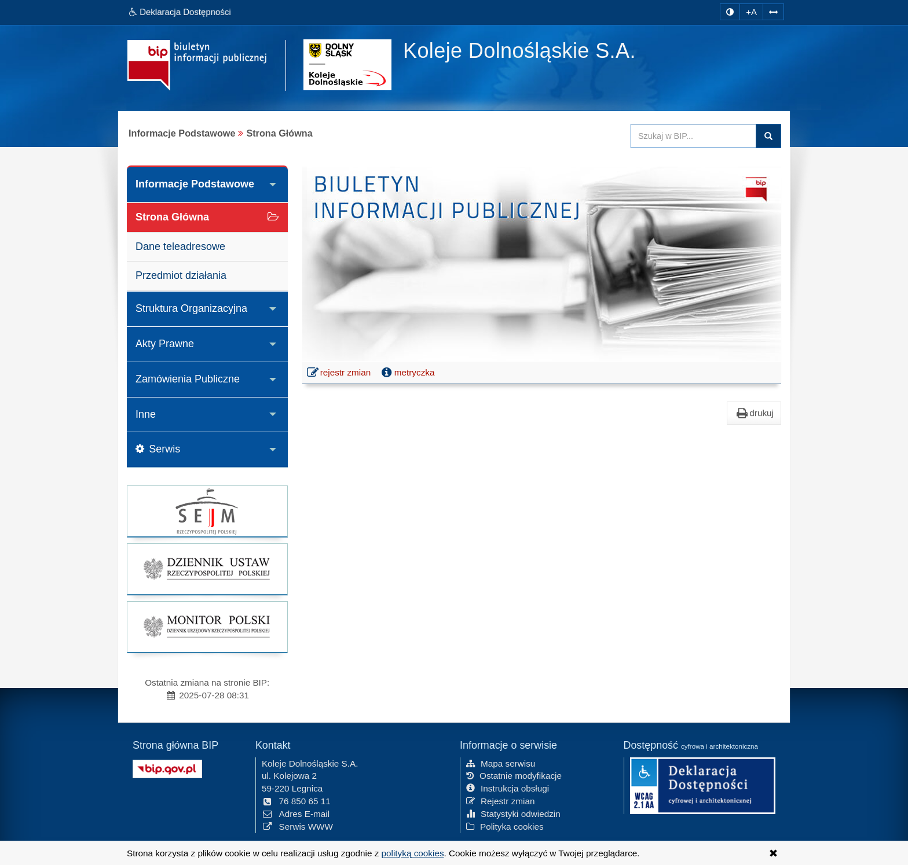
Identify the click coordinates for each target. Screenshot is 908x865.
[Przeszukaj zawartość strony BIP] (693, 136)
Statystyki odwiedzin (513, 812)
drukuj (754, 413)
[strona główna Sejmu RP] (207, 511)
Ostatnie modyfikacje (514, 774)
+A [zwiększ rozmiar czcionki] (751, 12)
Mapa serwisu (500, 762)
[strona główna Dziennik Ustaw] (207, 569)
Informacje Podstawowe (195, 184)
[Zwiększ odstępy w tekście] (773, 10)
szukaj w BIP (768, 136)
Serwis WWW (297, 825)
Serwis (158, 449)
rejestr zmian (339, 374)
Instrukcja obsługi (507, 787)
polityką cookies (413, 853)
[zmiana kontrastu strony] (730, 11)
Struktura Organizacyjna (191, 308)
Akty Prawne (165, 343)
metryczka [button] (407, 372)
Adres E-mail (295, 812)
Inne (146, 414)
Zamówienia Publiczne (188, 379)
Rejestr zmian (500, 800)
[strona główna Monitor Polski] (207, 627)
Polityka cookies (505, 825)
